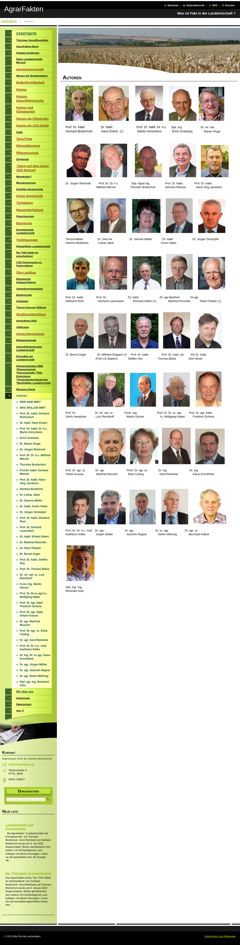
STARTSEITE (9, 21)
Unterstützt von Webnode (220, 936)
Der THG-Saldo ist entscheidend (28, 873)
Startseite (172, 5)
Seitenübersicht (195, 5)
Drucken (230, 5)
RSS (214, 5)
